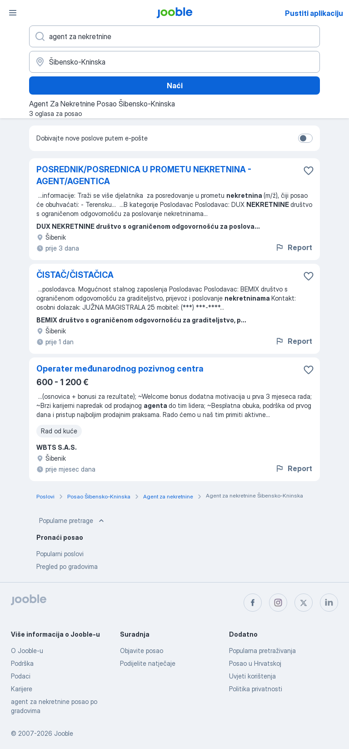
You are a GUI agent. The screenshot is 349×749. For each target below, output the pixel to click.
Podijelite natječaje (147, 663)
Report (293, 247)
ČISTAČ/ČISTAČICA (75, 275)
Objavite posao (141, 650)
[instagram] (278, 602)
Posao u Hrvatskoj (255, 663)
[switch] (305, 138)
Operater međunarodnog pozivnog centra (120, 368)
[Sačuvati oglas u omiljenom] (308, 170)
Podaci (20, 676)
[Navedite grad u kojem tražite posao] (174, 62)
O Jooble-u (27, 650)
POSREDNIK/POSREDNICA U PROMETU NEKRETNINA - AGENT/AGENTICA (143, 175)
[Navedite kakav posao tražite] (174, 36)
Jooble (63, 733)
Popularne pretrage (72, 520)
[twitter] (303, 602)
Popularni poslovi (60, 554)
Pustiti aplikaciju (314, 13)
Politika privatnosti (255, 689)
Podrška (22, 663)
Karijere (21, 689)
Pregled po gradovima (67, 566)
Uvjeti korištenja (252, 676)
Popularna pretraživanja (262, 650)
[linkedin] (329, 602)
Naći (175, 85)
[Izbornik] (13, 13)
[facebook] (253, 602)
